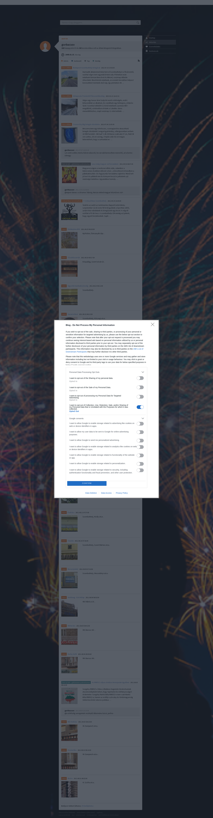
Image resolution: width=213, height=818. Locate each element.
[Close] (153, 325)
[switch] (140, 378)
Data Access (106, 493)
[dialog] (106, 409)
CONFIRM (87, 483)
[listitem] (106, 372)
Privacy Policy (122, 493)
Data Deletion (91, 493)
